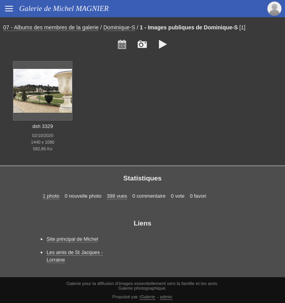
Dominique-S (119, 27)
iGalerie (147, 296)
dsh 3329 (42, 126)
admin (166, 296)
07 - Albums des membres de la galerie (51, 27)
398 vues (117, 196)
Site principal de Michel (72, 239)
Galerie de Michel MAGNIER (64, 8)
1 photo (51, 196)
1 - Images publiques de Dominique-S (189, 27)
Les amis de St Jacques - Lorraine (75, 256)
